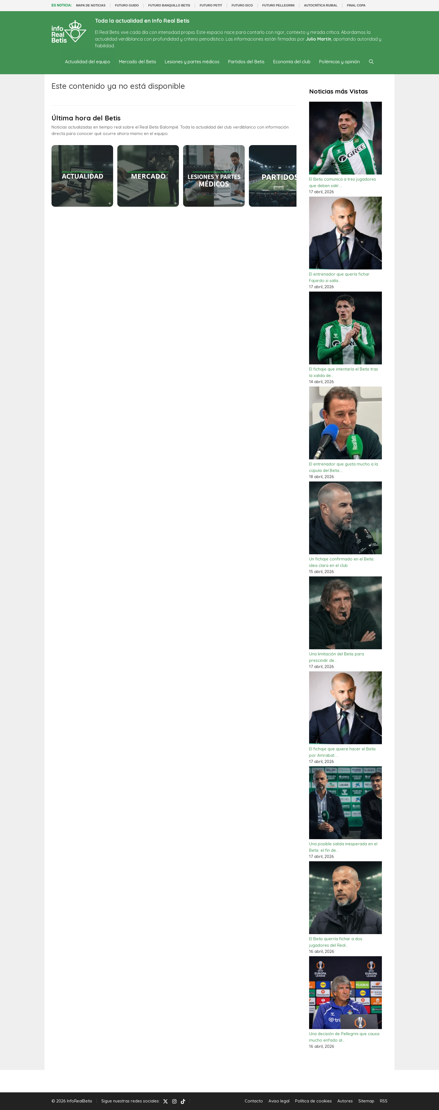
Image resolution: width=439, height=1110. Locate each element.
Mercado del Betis (137, 61)
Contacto (254, 1101)
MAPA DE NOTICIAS (91, 5)
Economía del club (291, 61)
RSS (383, 1101)
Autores (345, 1101)
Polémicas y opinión (339, 61)
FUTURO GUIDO (127, 5)
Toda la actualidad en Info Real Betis (142, 20)
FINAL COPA (356, 5)
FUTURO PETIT (211, 5)
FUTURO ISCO (242, 5)
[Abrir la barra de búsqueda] (371, 61)
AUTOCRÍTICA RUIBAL (321, 5)
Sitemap (366, 1101)
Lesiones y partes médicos (192, 61)
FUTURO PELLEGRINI (278, 5)
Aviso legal (278, 1101)
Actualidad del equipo (87, 61)
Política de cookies (313, 1101)
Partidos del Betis (246, 61)
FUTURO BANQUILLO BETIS (169, 5)
